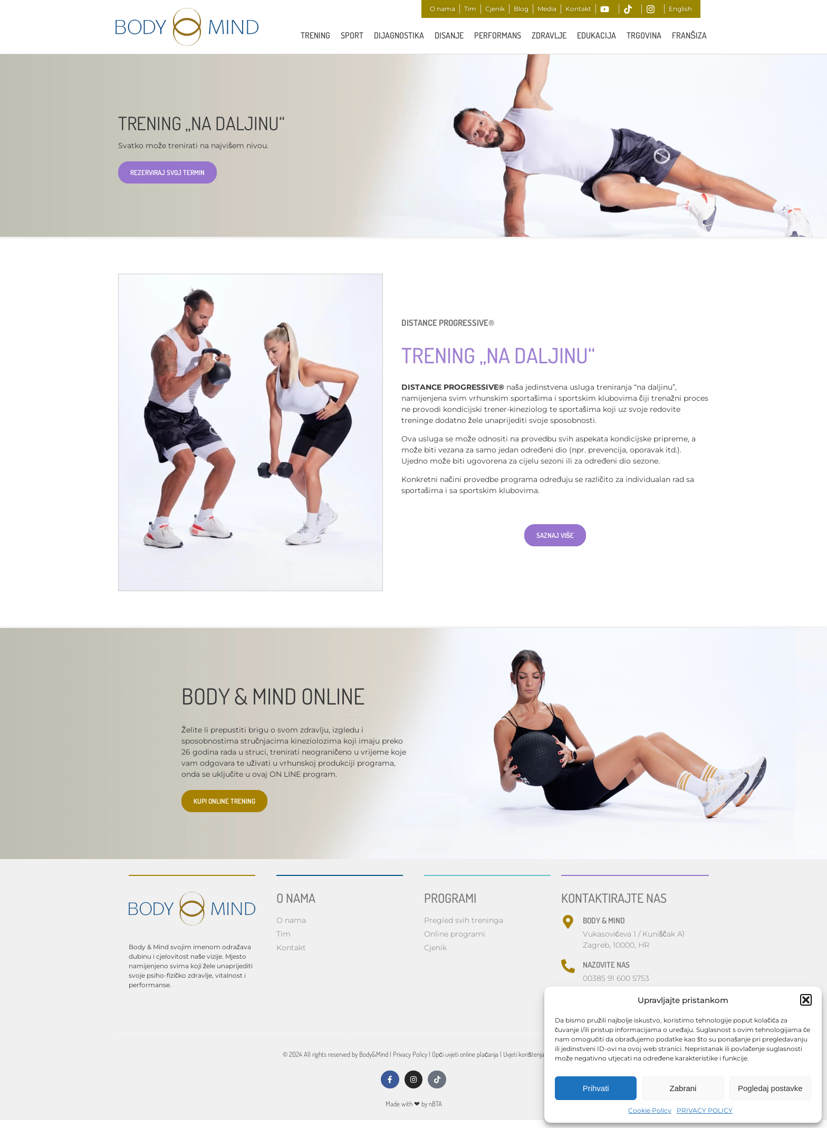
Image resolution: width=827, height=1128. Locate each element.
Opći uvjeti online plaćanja (465, 1055)
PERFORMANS (497, 35)
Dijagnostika (399, 35)
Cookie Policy (649, 1110)
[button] (806, 1000)
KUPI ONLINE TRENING (224, 802)
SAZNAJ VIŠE (555, 537)
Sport (352, 35)
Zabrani (683, 1088)
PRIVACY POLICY (705, 1110)
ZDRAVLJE (549, 35)
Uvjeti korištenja (523, 1055)
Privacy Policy (410, 1055)
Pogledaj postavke (770, 1088)
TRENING (315, 35)
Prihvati (596, 1088)
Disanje (449, 35)
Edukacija (596, 35)
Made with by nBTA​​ (414, 1107)
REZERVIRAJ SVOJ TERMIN (167, 173)
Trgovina (644, 35)
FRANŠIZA (689, 35)
